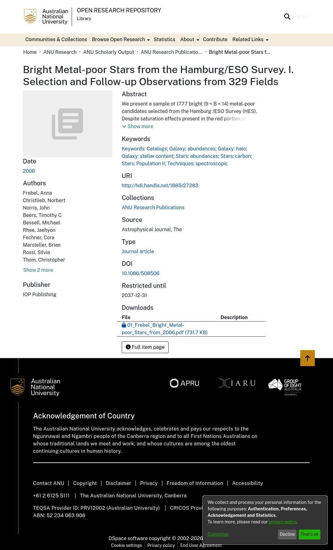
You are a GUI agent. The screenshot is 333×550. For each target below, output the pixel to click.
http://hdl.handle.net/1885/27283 (160, 185)
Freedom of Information (194, 483)
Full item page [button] (145, 347)
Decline (287, 534)
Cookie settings (126, 545)
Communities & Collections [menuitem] (56, 39)
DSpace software (128, 538)
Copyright (85, 483)
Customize (218, 534)
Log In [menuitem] (299, 16)
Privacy (149, 483)
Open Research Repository (119, 10)
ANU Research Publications (171, 52)
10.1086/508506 (140, 273)
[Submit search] (287, 16)
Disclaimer (118, 483)
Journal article (138, 251)
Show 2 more (38, 270)
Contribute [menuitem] (215, 39)
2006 (29, 171)
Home (30, 52)
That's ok (310, 534)
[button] (138, 127)
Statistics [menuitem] (164, 39)
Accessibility (247, 483)
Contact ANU (48, 483)
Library (84, 18)
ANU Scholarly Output (108, 52)
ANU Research (60, 52)
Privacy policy (161, 545)
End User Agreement (201, 545)
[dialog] (265, 520)
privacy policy (282, 521)
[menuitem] (120, 39)
